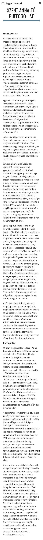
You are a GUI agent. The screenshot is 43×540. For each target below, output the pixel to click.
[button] (3, 3)
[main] (21, 14)
